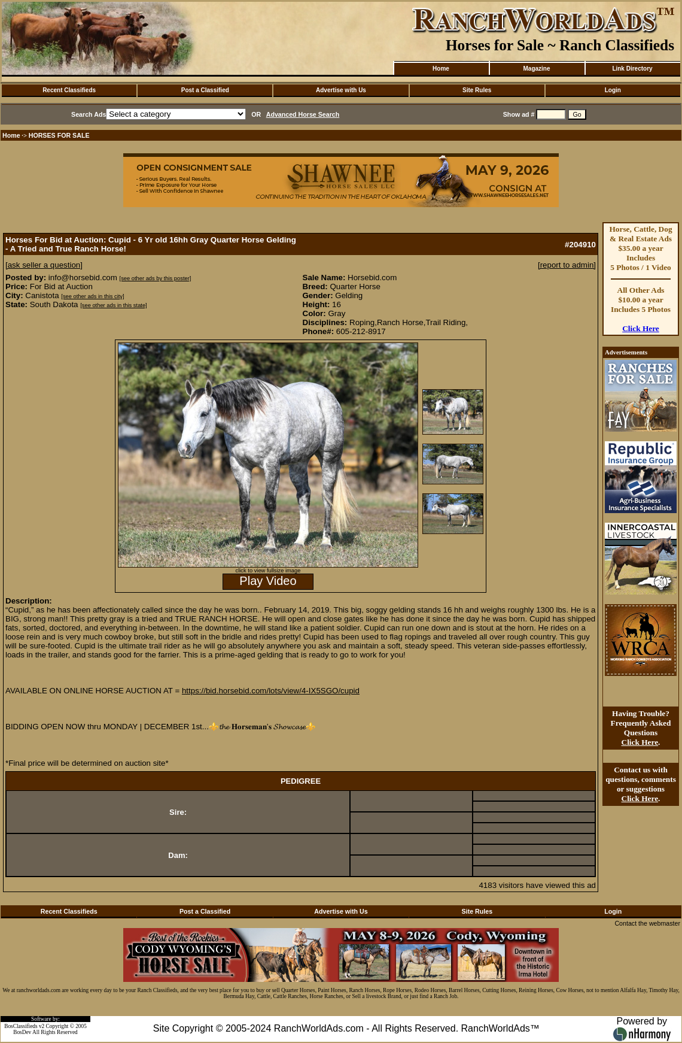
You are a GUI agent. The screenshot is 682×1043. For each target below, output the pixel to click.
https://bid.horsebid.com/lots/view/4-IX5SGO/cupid (271, 690)
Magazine (536, 68)
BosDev (22, 1032)
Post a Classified (205, 90)
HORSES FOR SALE (59, 135)
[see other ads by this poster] (155, 278)
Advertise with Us (341, 90)
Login (613, 90)
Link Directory (632, 68)
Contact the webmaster (647, 923)
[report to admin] (567, 264)
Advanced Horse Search (303, 114)
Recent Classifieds (69, 90)
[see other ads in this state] (113, 305)
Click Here (640, 328)
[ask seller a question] (44, 264)
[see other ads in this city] (92, 296)
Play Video (267, 580)
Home (441, 68)
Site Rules (476, 90)
